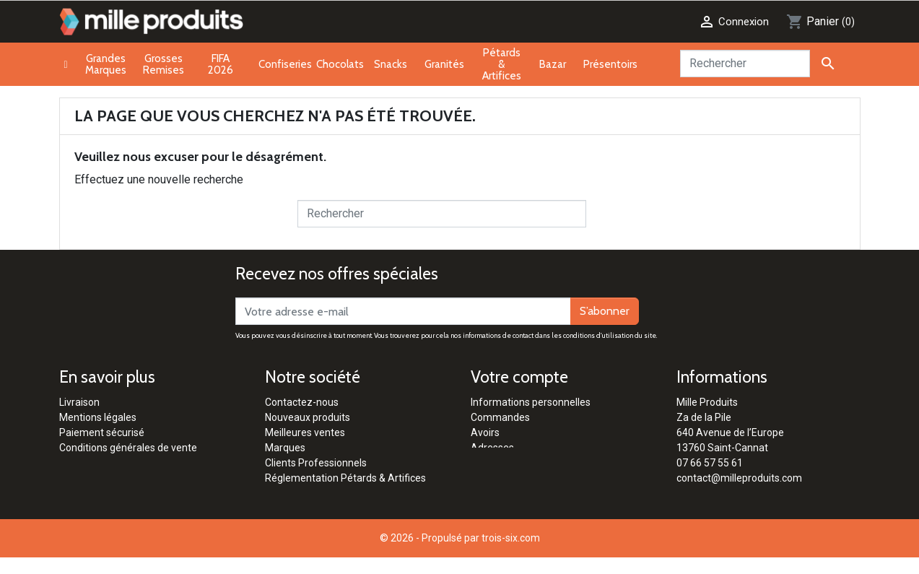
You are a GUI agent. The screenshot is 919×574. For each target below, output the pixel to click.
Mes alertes (497, 478)
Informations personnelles (531, 402)
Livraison (79, 402)
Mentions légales (97, 417)
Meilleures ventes (305, 432)
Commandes (500, 417)
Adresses (492, 447)
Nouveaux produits (307, 417)
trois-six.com (511, 554)
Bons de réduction (512, 463)
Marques (285, 447)
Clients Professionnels (316, 463)
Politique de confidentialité (119, 463)
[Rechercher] (745, 63)
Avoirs (485, 432)
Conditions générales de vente (128, 447)
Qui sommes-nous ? (310, 493)
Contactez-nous (302, 402)
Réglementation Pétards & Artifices (345, 478)
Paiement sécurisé (101, 432)
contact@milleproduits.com (739, 478)
